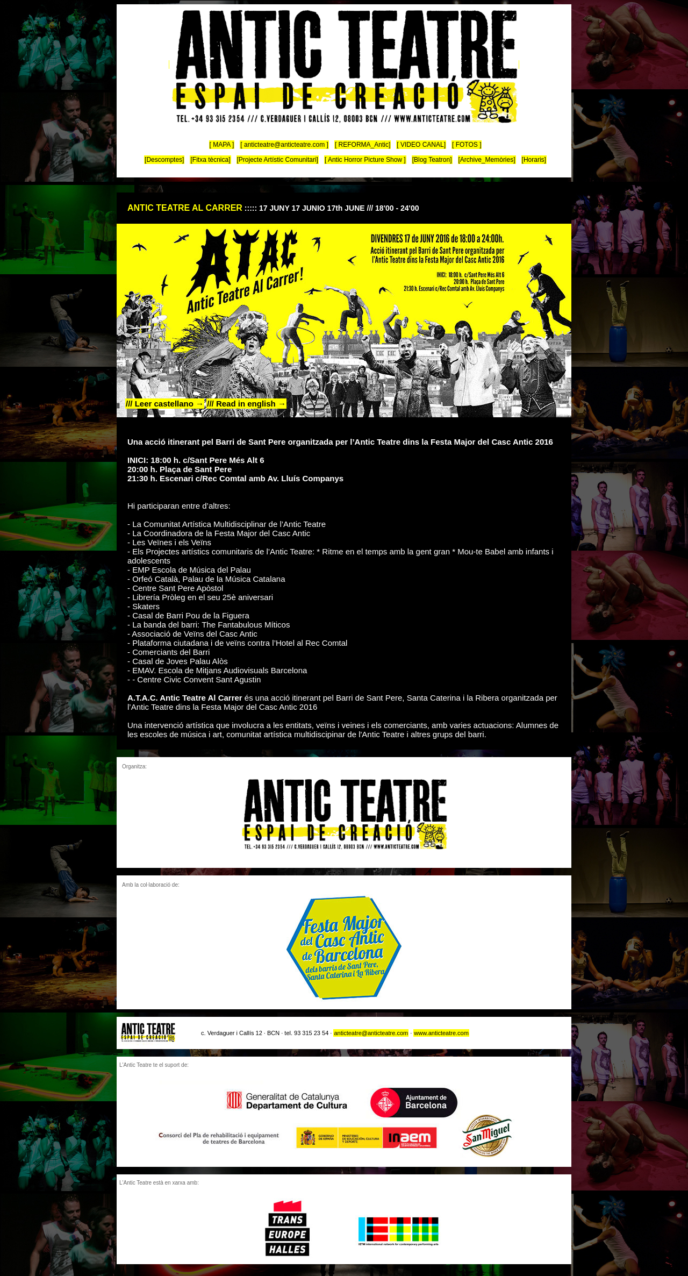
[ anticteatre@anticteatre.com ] (284, 144)
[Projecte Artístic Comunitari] (277, 159)
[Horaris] (534, 159)
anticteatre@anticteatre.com (371, 1033)
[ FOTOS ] (466, 144)
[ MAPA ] (222, 144)
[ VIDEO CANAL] (421, 144)
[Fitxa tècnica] (210, 159)
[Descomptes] (164, 159)
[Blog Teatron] (432, 159)
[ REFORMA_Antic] (362, 144)
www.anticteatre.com (441, 1033)
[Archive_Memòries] (486, 159)
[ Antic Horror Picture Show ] (365, 159)
